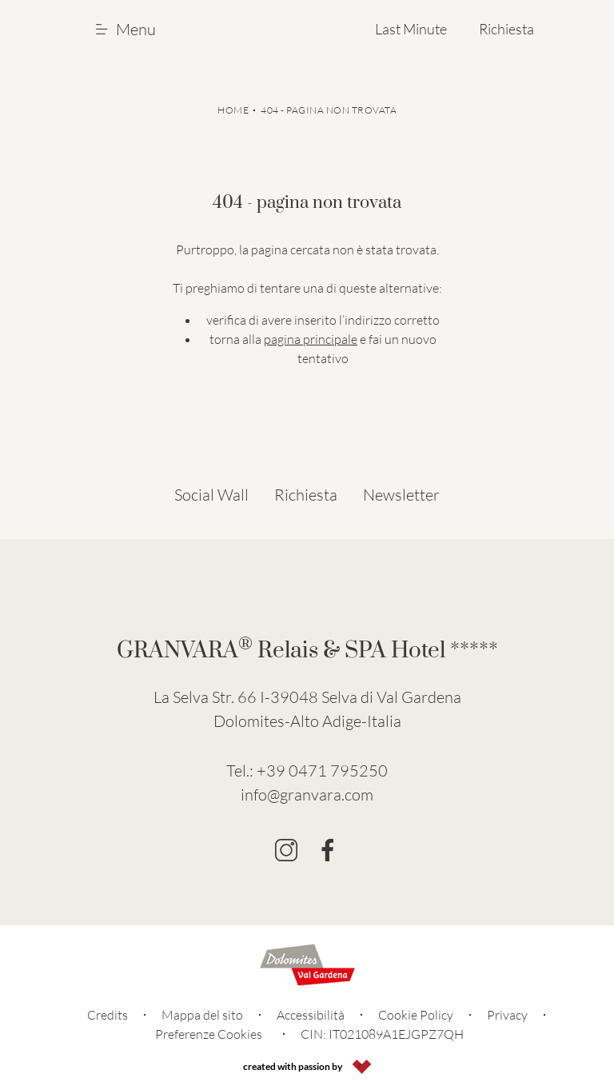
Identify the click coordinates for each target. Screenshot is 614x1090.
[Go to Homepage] (273, 29)
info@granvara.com (307, 795)
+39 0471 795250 (322, 771)
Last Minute (411, 29)
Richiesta (506, 29)
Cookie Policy (415, 1015)
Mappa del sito (202, 1015)
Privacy (507, 1015)
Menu (126, 29)
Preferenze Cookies (208, 1034)
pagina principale (310, 339)
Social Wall (211, 495)
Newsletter (401, 495)
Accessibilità (311, 1015)
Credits (107, 1015)
